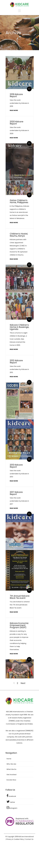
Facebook (11, 795)
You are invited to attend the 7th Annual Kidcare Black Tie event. (19, 605)
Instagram (12, 807)
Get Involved (11, 774)
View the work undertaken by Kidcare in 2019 (19, 103)
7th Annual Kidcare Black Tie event (19, 596)
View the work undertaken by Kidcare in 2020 (19, 130)
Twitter (11, 801)
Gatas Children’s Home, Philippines (19, 201)
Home (9, 759)
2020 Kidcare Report (16, 122)
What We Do (11, 769)
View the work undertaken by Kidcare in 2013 (19, 473)
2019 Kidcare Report (16, 95)
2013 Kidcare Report (16, 465)
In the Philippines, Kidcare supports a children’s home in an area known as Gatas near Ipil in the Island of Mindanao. (19, 212)
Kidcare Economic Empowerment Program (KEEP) (19, 625)
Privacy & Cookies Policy (15, 839)
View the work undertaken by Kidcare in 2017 (19, 501)
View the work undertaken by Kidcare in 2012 (19, 369)
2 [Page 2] (17, 683)
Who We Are (11, 764)
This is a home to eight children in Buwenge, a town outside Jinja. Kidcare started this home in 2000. (18, 339)
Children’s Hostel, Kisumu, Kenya (19, 234)
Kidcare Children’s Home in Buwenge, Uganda (19, 327)
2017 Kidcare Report (16, 493)
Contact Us (29, 839)
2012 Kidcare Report (16, 361)
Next (23, 683)
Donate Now (11, 780)
